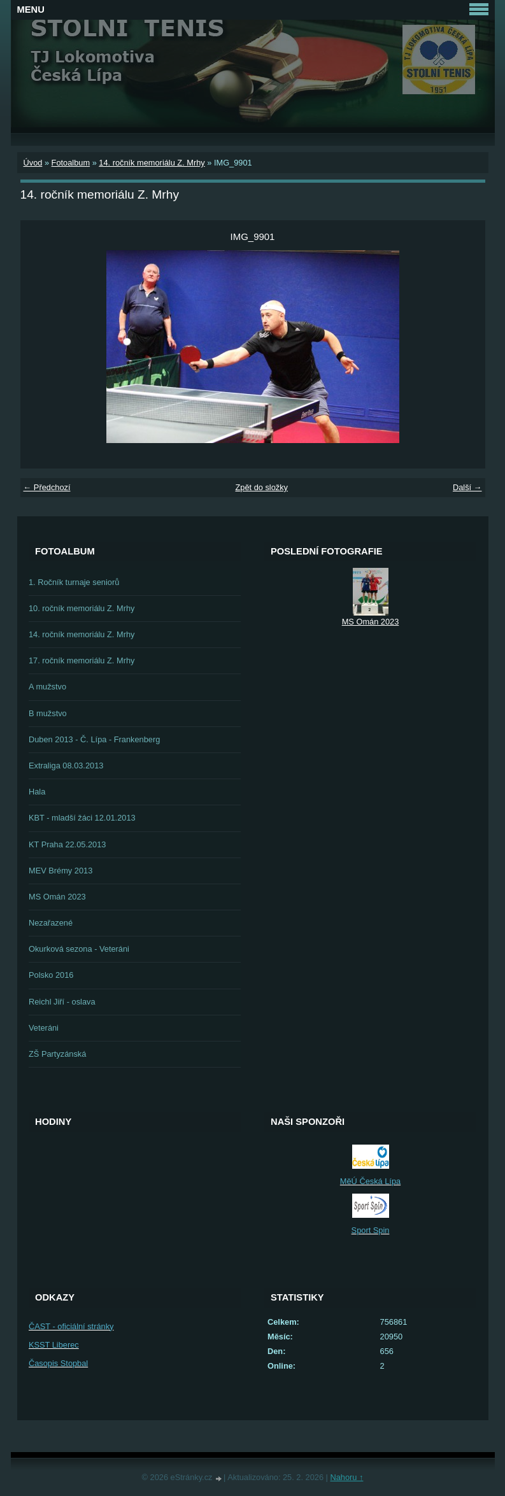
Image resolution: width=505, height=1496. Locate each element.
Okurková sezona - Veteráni (79, 949)
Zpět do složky (261, 487)
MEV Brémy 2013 (60, 870)
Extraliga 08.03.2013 (66, 765)
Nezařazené (51, 923)
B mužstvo (48, 713)
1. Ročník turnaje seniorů (74, 582)
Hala (37, 791)
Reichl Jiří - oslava (62, 1001)
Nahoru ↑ (346, 1477)
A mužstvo (47, 686)
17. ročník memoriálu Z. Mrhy (81, 660)
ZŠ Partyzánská (57, 1054)
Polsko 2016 (51, 975)
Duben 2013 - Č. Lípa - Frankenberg (94, 739)
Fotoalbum (71, 162)
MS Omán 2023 (57, 896)
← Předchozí (47, 487)
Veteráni (44, 1028)
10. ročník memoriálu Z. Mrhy (81, 608)
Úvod (33, 162)
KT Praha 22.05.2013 (67, 844)
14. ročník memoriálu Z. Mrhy (151, 162)
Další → (467, 487)
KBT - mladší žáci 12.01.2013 (82, 817)
